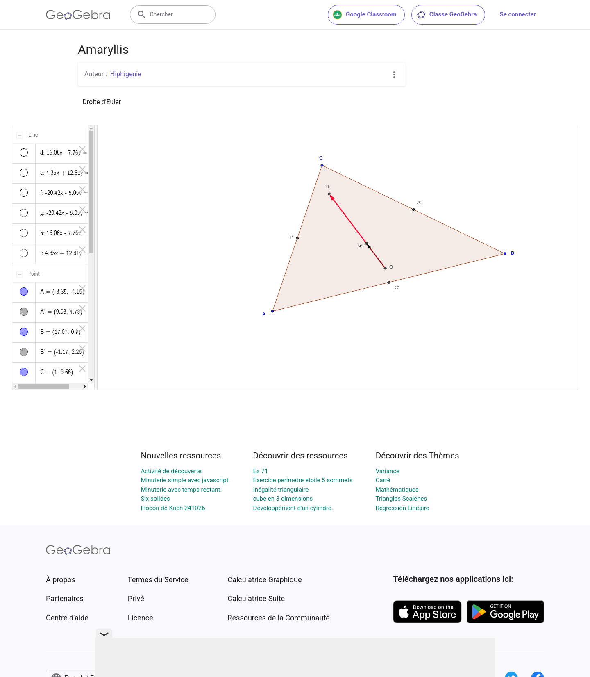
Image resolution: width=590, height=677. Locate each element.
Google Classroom (365, 15)
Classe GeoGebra (446, 15)
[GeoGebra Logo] (78, 15)
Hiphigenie (125, 74)
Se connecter (518, 14)
